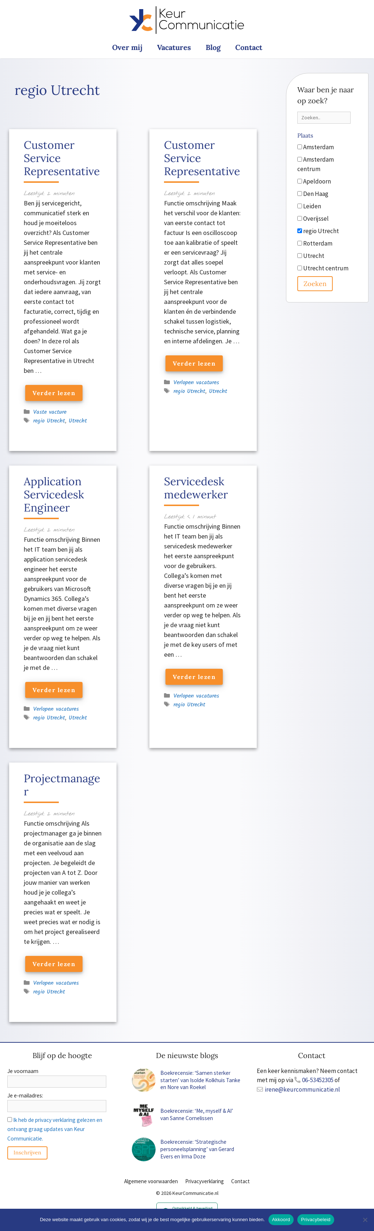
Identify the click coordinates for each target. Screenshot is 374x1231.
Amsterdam (315, 147)
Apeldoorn (314, 181)
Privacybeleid (316, 1219)
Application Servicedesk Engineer (54, 494)
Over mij (127, 47)
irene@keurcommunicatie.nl (302, 1089)
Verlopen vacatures (196, 382)
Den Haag (312, 194)
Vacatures (174, 47)
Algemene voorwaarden (151, 1181)
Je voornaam (22, 1071)
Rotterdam (314, 243)
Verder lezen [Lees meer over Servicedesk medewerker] (194, 676)
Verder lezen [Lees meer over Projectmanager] (54, 964)
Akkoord (281, 1219)
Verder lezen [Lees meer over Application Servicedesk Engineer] (54, 690)
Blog (213, 47)
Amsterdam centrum (315, 164)
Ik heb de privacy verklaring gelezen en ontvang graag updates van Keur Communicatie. (54, 1129)
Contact (248, 47)
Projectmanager (62, 784)
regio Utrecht (49, 420)
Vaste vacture (49, 412)
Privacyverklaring (204, 1181)
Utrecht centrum (322, 268)
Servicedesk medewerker (196, 487)
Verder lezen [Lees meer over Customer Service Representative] (54, 393)
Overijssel (313, 219)
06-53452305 (317, 1080)
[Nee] (365, 1219)
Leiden (309, 206)
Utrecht (78, 420)
